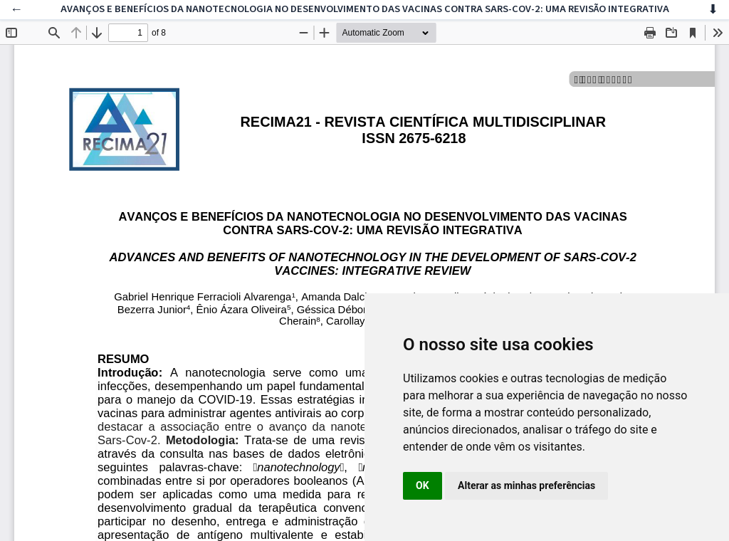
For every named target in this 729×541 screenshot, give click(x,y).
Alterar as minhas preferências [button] (526, 485)
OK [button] (422, 485)
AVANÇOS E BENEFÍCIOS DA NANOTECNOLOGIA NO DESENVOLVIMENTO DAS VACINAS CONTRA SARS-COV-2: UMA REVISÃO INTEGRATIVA (365, 8)
